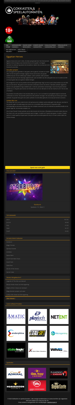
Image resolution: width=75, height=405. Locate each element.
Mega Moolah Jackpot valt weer (16, 291)
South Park (10, 262)
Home (8, 46)
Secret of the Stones (13, 269)
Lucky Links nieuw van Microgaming (17, 294)
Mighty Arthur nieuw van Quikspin (17, 288)
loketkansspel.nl (52, 402)
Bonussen (27, 46)
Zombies (9, 252)
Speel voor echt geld (37, 167)
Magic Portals (11, 245)
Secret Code (10, 272)
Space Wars (10, 255)
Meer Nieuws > (11, 298)
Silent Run (10, 265)
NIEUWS (11, 50)
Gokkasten (38, 46)
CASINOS (62, 46)
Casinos (16, 46)
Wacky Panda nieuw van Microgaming (18, 284)
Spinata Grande (11, 248)
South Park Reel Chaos (13, 259)
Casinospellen (50, 46)
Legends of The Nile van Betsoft (16, 281)
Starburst (9, 242)
